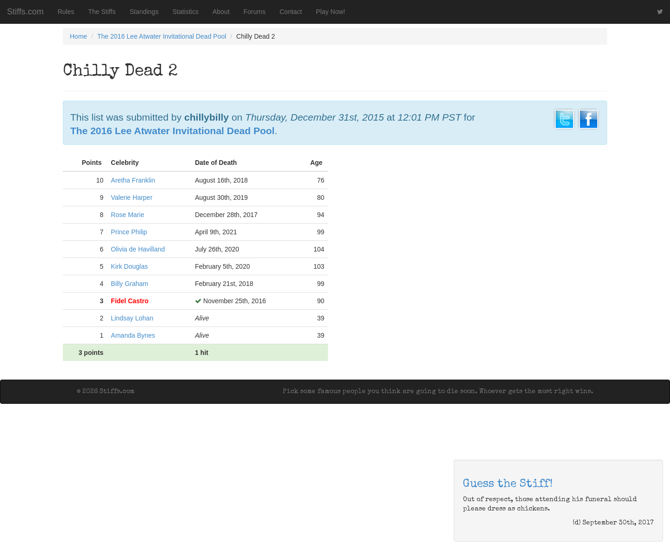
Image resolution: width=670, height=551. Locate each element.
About (221, 11)
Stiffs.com (25, 11)
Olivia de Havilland (138, 249)
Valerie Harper (131, 197)
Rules (66, 11)
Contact (291, 11)
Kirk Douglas (129, 266)
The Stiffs (102, 11)
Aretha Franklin (133, 180)
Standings (143, 11)
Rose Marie (127, 214)
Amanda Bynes (133, 335)
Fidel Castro (129, 301)
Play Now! (330, 11)
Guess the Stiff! (508, 484)
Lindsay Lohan (132, 318)
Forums (254, 11)
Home (78, 36)
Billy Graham (129, 283)
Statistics (186, 11)
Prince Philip (129, 232)
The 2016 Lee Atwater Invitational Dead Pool (161, 36)
